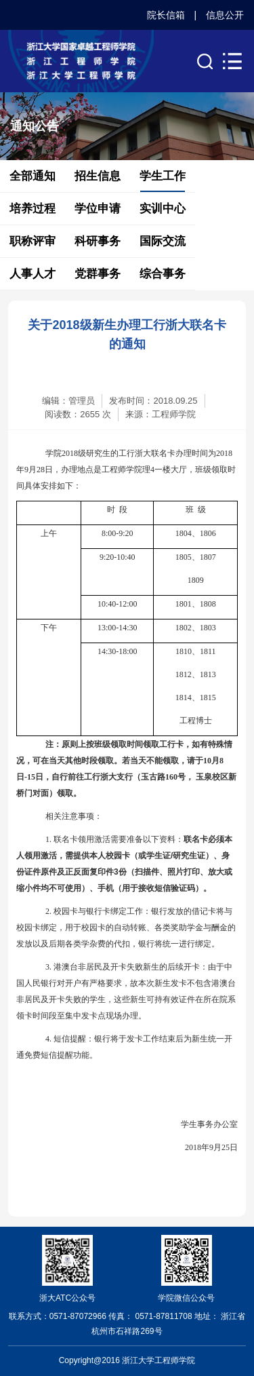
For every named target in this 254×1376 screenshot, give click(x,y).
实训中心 (163, 208)
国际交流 (163, 241)
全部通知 (32, 176)
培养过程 (32, 208)
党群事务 (98, 273)
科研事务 (98, 241)
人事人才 (32, 273)
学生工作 (163, 176)
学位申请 (98, 208)
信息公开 (225, 15)
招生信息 (98, 176)
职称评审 (32, 241)
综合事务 (163, 273)
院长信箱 (166, 15)
